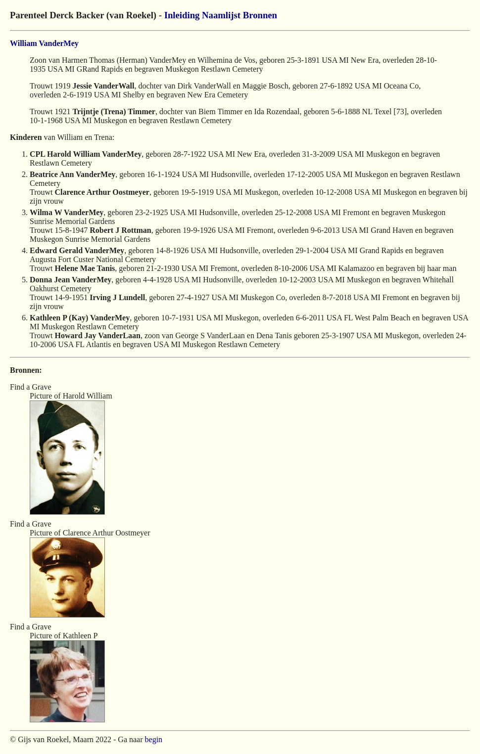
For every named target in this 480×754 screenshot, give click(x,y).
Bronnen (260, 15)
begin (154, 739)
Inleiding (182, 15)
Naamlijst (221, 15)
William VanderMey (44, 43)
